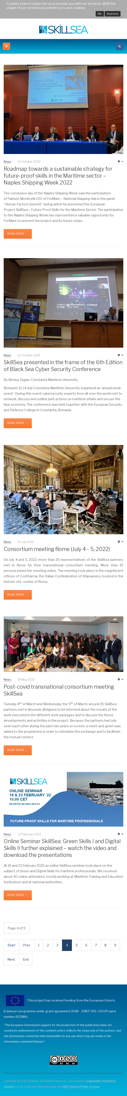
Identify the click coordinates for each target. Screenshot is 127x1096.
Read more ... (17, 233)
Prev (26, 945)
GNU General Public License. (81, 1086)
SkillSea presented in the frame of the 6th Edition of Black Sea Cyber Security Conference (63, 365)
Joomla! (9, 1086)
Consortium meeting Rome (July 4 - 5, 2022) (57, 549)
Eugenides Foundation (101, 1081)
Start (11, 945)
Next (11, 959)
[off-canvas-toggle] (6, 46)
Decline (112, 13)
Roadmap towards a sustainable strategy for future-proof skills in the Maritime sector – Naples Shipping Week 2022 (58, 176)
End (26, 959)
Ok (100, 13)
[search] (119, 46)
